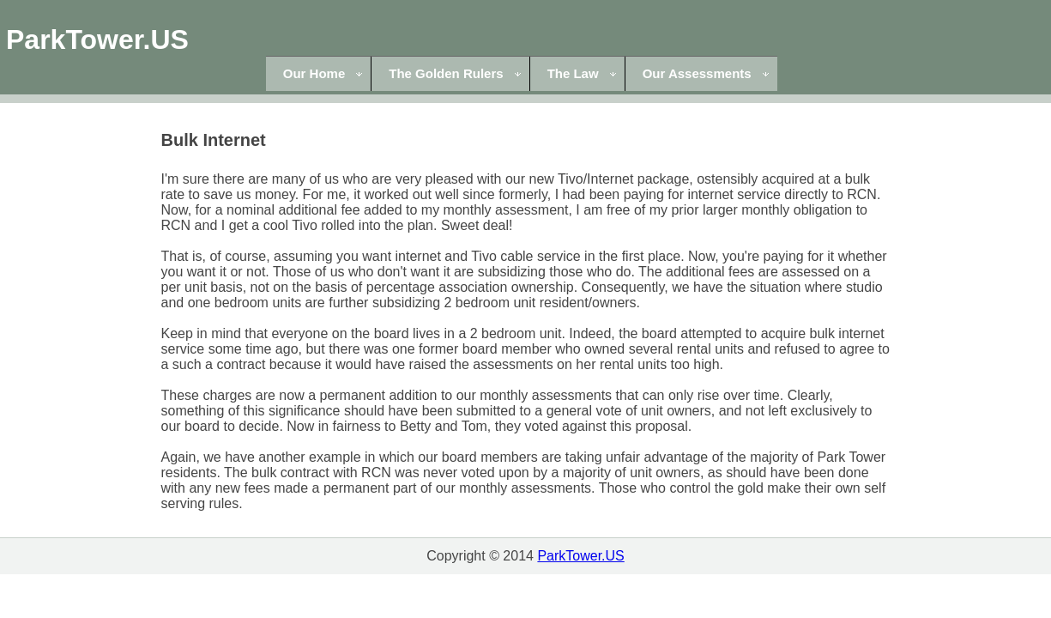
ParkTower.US (97, 39)
